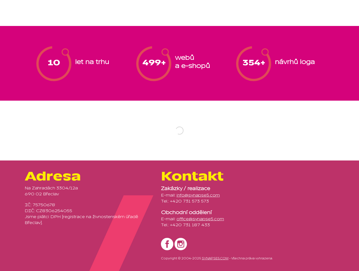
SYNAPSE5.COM (215, 258)
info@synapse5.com (198, 195)
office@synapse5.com (200, 219)
